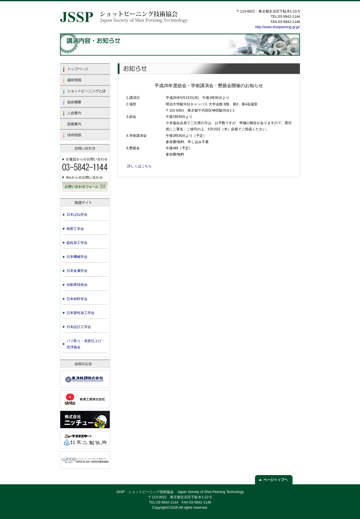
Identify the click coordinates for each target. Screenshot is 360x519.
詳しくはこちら (139, 166)
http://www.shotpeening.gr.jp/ (277, 27)
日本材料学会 (77, 299)
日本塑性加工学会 (80, 313)
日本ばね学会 (77, 214)
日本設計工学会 (78, 327)
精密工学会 (75, 229)
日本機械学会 (77, 257)
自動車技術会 (77, 285)
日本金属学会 (77, 271)
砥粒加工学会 (77, 243)
